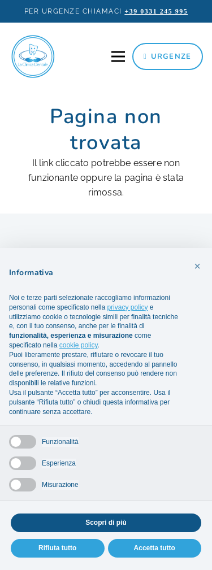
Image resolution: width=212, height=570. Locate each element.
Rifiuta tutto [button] (57, 548)
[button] (197, 266)
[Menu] (118, 56)
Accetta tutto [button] (154, 548)
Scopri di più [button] (106, 523)
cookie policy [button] (78, 345)
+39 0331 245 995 (156, 11)
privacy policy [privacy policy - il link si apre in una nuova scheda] (127, 307)
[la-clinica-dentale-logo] (33, 56)
